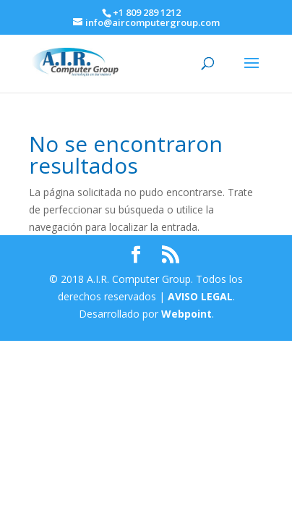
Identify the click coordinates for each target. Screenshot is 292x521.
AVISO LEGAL (199, 296)
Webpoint (186, 314)
